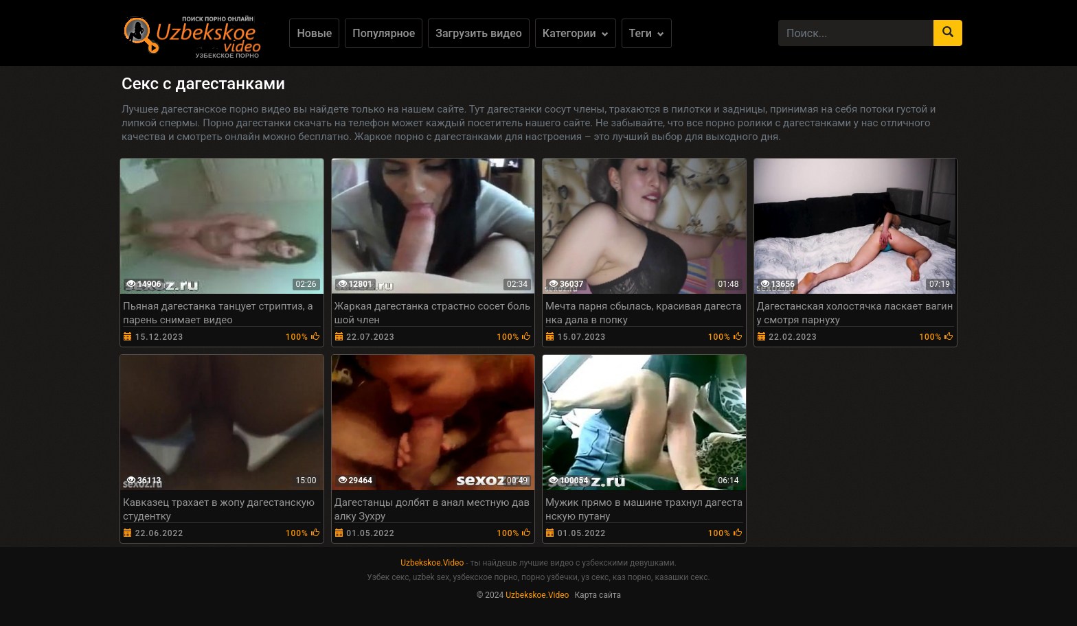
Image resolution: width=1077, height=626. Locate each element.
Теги (646, 33)
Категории (576, 33)
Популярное (383, 33)
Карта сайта (597, 595)
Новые (314, 33)
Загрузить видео (478, 33)
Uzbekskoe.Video (432, 563)
